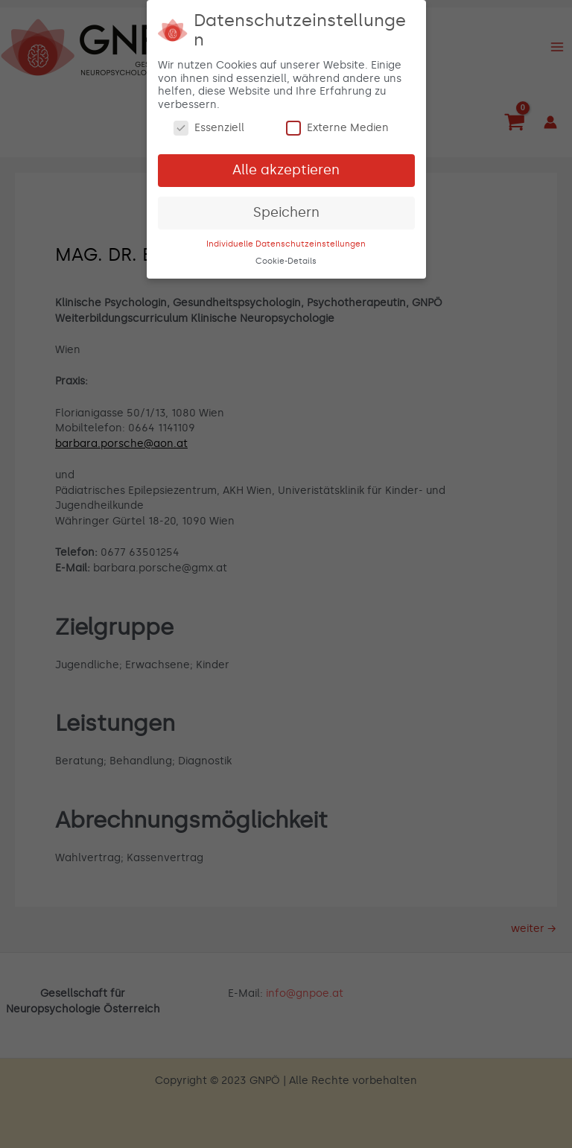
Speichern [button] (286, 209)
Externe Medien (337, 125)
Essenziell (209, 125)
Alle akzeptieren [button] (286, 167)
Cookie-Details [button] (286, 258)
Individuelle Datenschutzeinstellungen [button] (286, 241)
